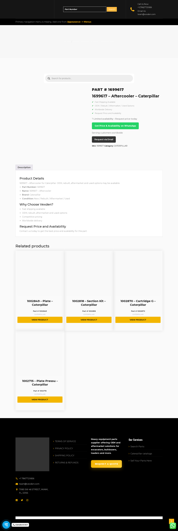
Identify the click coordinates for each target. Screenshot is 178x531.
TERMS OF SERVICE (65, 441)
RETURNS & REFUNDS (66, 462)
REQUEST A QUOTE (106, 464)
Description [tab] (24, 167)
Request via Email (103, 139)
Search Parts (137, 446)
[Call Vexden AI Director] (6, 525)
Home (67, 41)
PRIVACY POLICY (64, 448)
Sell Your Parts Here (141, 460)
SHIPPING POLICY (64, 455)
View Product (40, 320)
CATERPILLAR (120, 146)
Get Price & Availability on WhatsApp (115, 126)
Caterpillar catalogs (141, 453)
